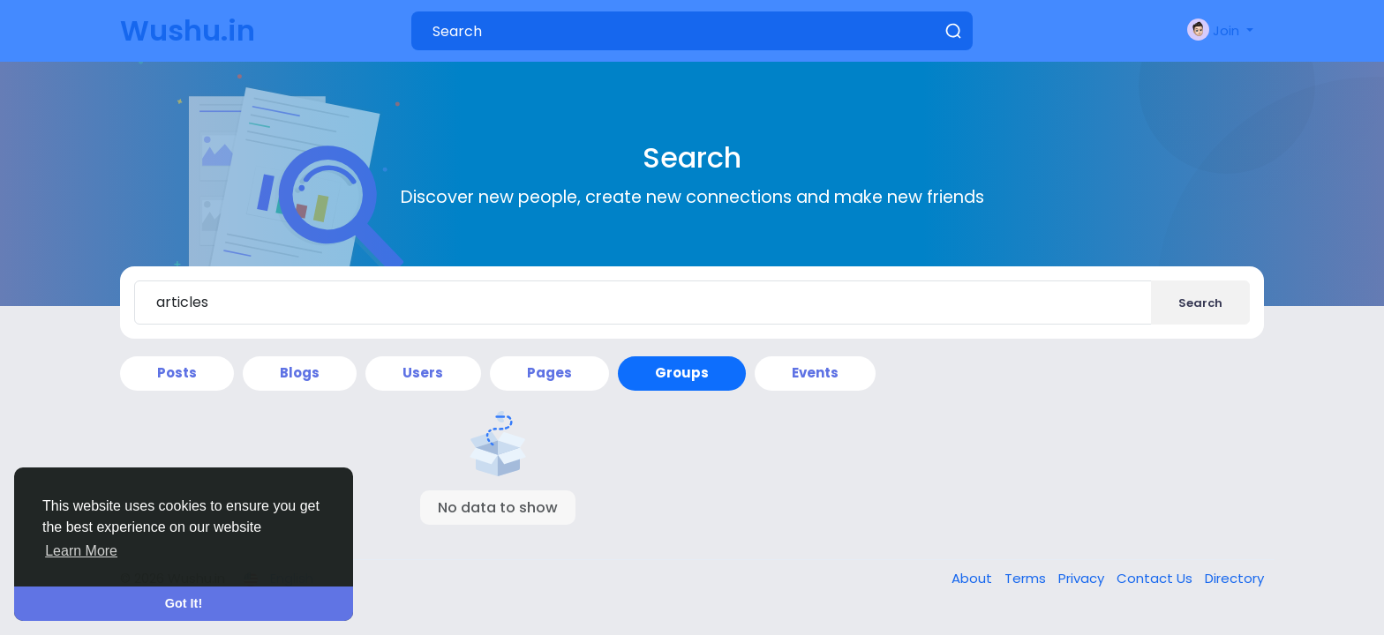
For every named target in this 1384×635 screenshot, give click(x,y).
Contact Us (1156, 578)
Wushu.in (187, 30)
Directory (1234, 578)
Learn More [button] (81, 550)
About (974, 578)
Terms (1026, 578)
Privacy (1083, 578)
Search (1200, 303)
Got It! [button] (183, 603)
